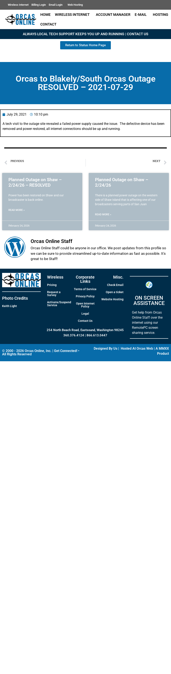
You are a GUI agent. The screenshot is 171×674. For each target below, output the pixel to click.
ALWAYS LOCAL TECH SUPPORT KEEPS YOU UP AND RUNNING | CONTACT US (85, 34)
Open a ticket (115, 292)
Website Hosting (112, 299)
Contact (49, 24)
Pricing (52, 285)
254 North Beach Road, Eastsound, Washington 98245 (85, 330)
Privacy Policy (85, 296)
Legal (85, 313)
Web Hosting (75, 4)
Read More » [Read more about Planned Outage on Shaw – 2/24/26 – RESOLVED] (16, 210)
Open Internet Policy (85, 305)
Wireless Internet (18, 4)
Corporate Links (85, 279)
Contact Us (85, 320)
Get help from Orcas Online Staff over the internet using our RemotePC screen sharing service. (147, 322)
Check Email (115, 285)
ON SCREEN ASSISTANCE (149, 300)
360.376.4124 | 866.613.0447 (85, 335)
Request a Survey (54, 293)
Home (45, 14)
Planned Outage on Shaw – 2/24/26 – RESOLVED (35, 182)
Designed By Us (105, 348)
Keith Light (9, 306)
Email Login (57, 5)
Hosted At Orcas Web (137, 348)
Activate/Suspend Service (59, 304)
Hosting (160, 14)
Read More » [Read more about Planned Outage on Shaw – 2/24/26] (103, 214)
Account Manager (113, 14)
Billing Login (38, 4)
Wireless (55, 277)
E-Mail (142, 14)
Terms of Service (85, 289)
